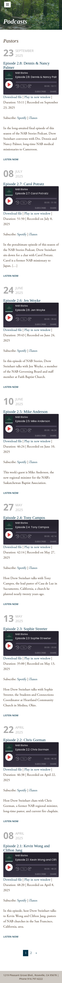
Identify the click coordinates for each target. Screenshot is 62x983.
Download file (12, 97)
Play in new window (37, 97)
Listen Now (10, 159)
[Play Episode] (9, 84)
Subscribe (40, 91)
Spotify (21, 118)
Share (53, 91)
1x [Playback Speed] (23, 86)
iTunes (33, 118)
